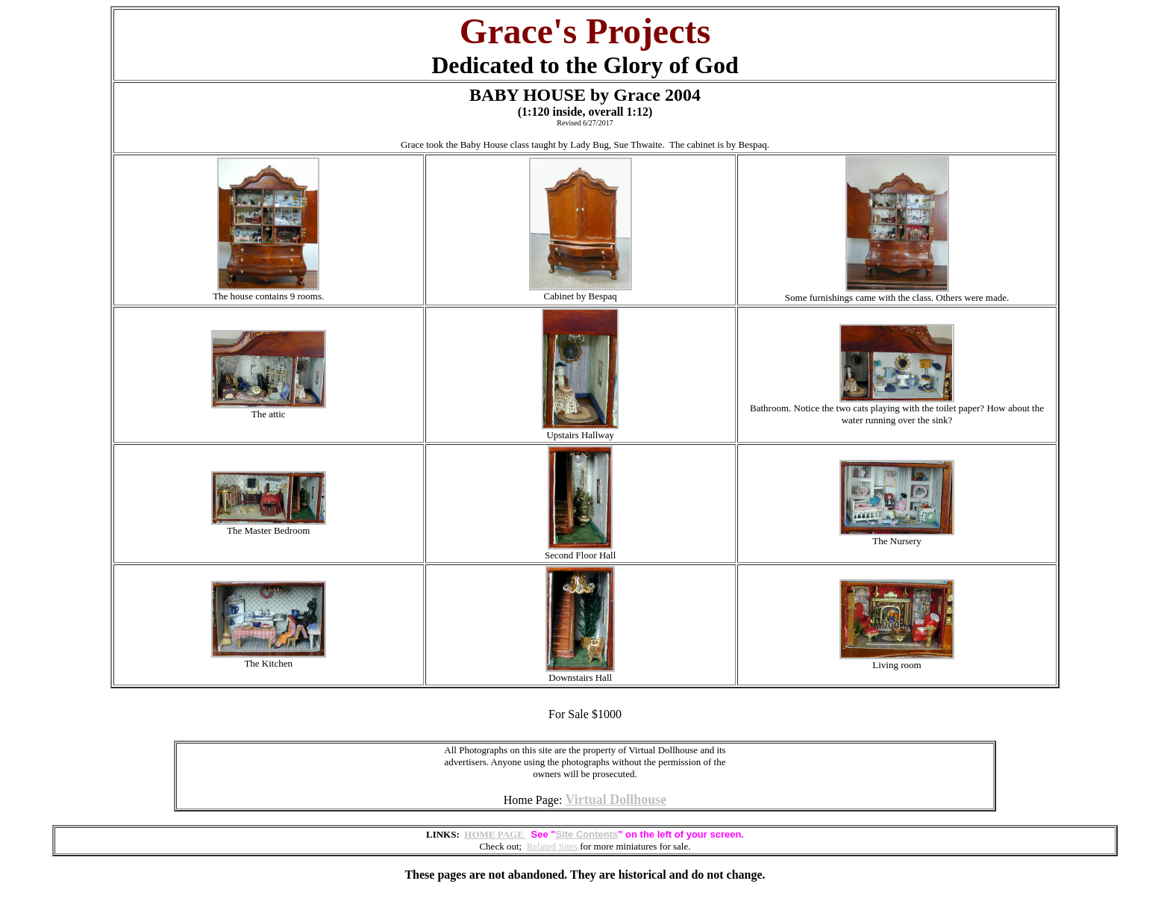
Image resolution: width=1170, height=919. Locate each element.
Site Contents (587, 834)
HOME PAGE (495, 834)
